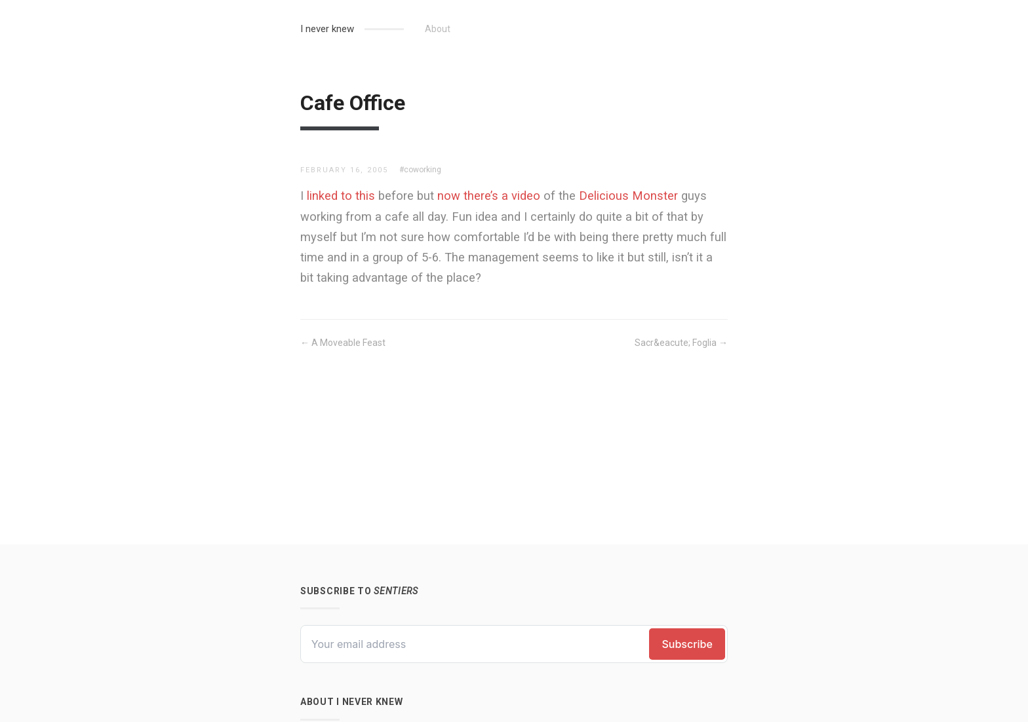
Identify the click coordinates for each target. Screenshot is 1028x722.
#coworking (420, 169)
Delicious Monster (628, 195)
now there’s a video (488, 195)
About (437, 29)
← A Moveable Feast (343, 342)
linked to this (341, 195)
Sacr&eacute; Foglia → (681, 342)
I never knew (327, 29)
